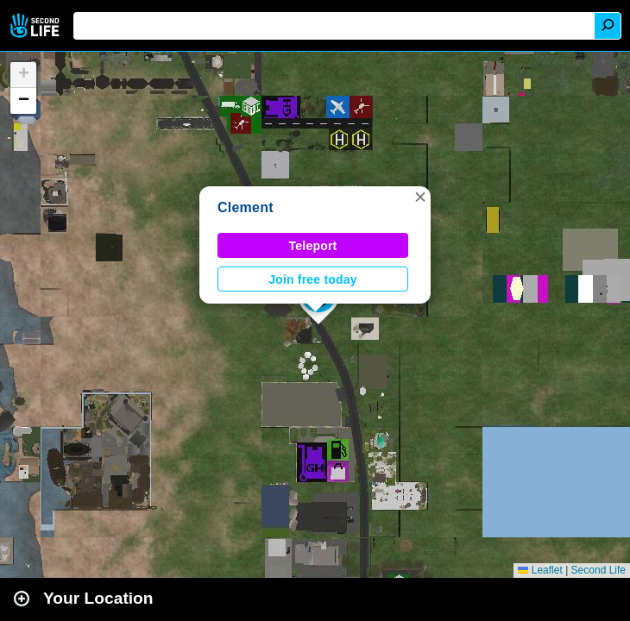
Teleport (313, 246)
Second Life (37, 25)
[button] (420, 196)
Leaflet (540, 570)
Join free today (312, 279)
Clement (245, 207)
